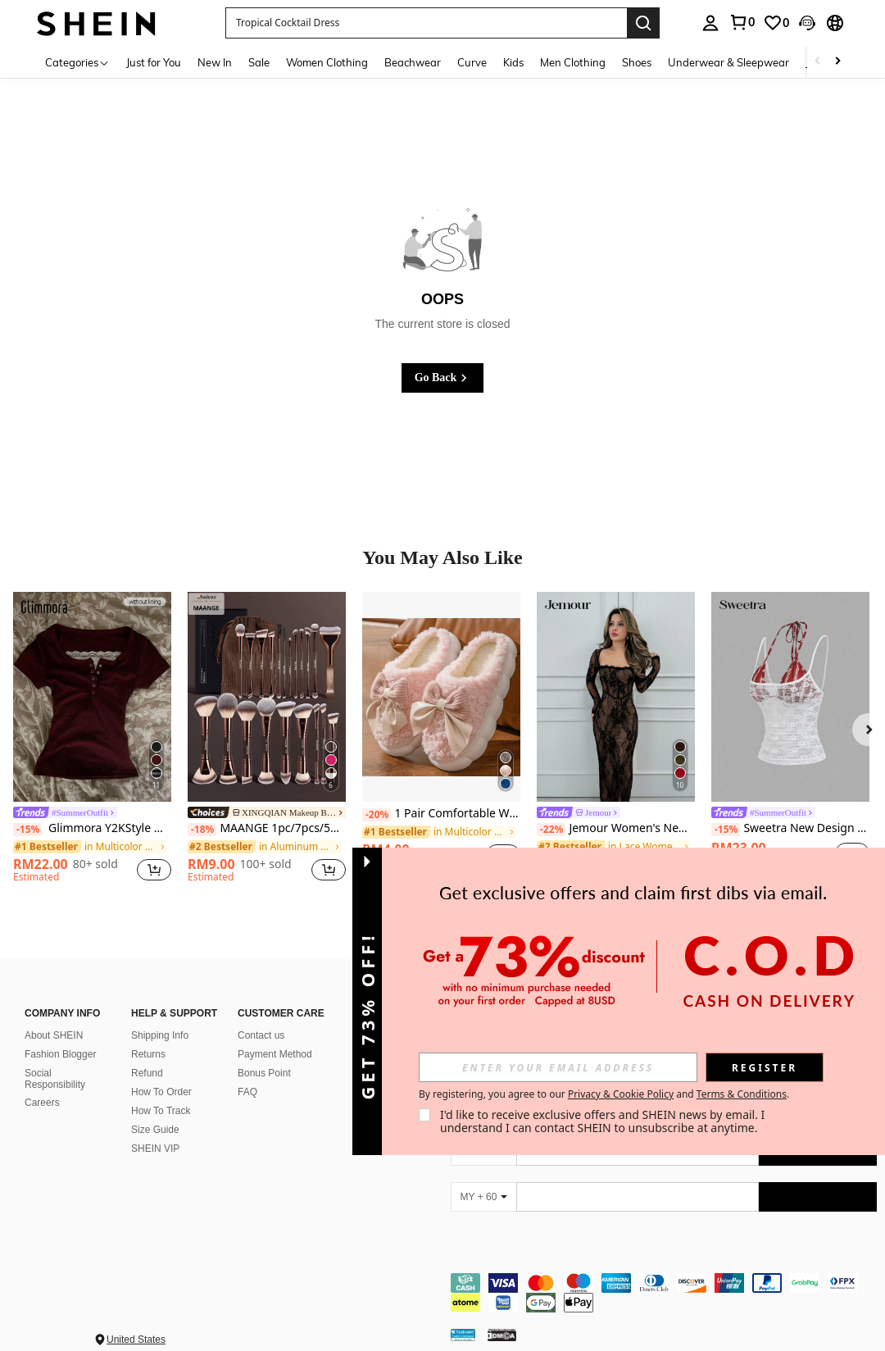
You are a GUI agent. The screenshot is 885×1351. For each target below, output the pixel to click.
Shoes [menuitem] (636, 62)
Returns (148, 1054)
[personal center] (710, 23)
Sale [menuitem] (259, 62)
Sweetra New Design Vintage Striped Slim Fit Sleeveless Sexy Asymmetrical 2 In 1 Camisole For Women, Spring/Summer (790, 828)
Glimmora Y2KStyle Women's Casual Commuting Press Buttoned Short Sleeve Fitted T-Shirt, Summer (92, 828)
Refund (147, 1073)
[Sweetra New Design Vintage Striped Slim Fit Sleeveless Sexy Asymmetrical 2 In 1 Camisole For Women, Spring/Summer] (790, 697)
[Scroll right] (837, 62)
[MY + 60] (483, 1197)
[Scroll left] (818, 62)
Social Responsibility (55, 1078)
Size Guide (155, 1129)
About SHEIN (54, 1035)
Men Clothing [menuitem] (573, 62)
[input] (558, 1067)
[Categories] (77, 62)
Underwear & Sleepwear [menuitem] (728, 62)
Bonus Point (264, 1073)
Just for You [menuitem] (153, 62)
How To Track (160, 1111)
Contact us (261, 1035)
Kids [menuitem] (513, 62)
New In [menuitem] (214, 62)
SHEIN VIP (155, 1148)
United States (136, 1339)
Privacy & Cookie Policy (621, 1094)
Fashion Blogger (60, 1054)
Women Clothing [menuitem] (327, 62)
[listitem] (92, 740)
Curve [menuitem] (472, 62)
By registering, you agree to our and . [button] (604, 1094)
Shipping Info (159, 1035)
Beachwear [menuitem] (412, 62)
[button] (426, 23)
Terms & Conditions (742, 1094)
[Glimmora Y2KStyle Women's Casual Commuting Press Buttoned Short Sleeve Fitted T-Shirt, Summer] (92, 697)
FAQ (247, 1092)
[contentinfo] (664, 1292)
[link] (741, 22)
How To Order (161, 1092)
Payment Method (275, 1054)
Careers (42, 1102)
